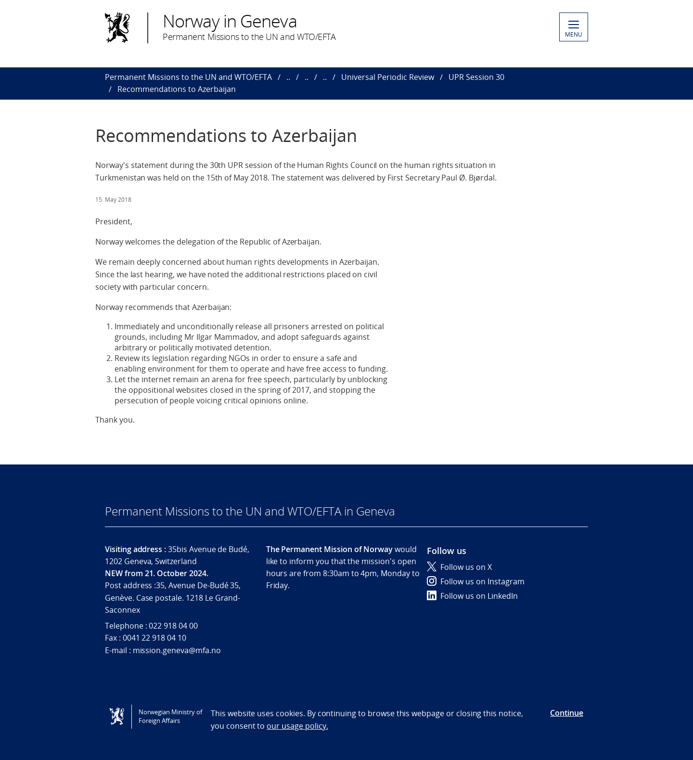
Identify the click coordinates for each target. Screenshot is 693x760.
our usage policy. (297, 726)
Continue (566, 713)
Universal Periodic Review (387, 77)
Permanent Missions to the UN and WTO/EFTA (188, 77)
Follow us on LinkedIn (472, 596)
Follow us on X (459, 567)
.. (288, 77)
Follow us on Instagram (476, 581)
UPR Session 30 (476, 77)
